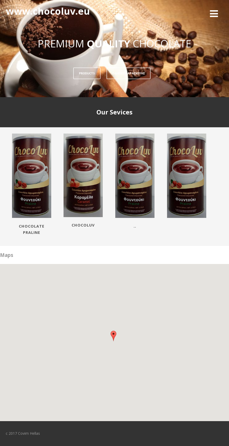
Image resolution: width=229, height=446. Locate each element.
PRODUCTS (87, 73)
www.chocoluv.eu (48, 11)
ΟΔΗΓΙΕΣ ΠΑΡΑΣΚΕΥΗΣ (128, 73)
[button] (113, 336)
